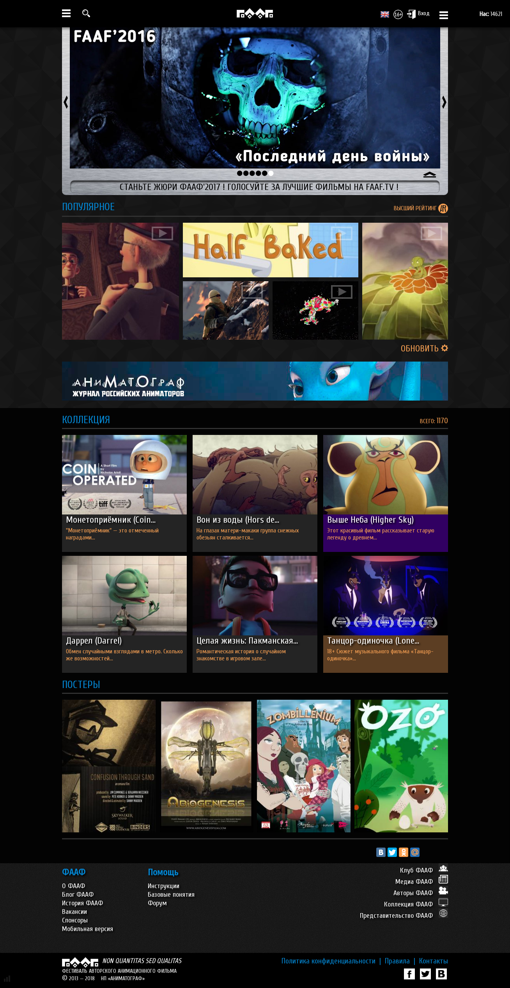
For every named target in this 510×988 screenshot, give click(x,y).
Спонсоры (75, 920)
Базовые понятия (171, 894)
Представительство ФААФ (404, 916)
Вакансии (74, 912)
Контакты (433, 961)
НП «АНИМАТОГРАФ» (123, 978)
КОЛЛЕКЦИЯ (86, 420)
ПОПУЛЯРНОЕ (88, 207)
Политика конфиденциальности (331, 961)
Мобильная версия (87, 929)
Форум (157, 903)
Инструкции (163, 886)
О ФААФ (73, 886)
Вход (418, 14)
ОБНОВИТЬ (424, 349)
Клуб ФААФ (424, 870)
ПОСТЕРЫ (81, 685)
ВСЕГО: (428, 421)
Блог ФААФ (78, 894)
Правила (400, 961)
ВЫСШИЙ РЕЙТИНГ (416, 208)
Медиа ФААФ (421, 882)
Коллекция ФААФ (416, 904)
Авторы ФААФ (420, 893)
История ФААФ (82, 903)
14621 (491, 14)
